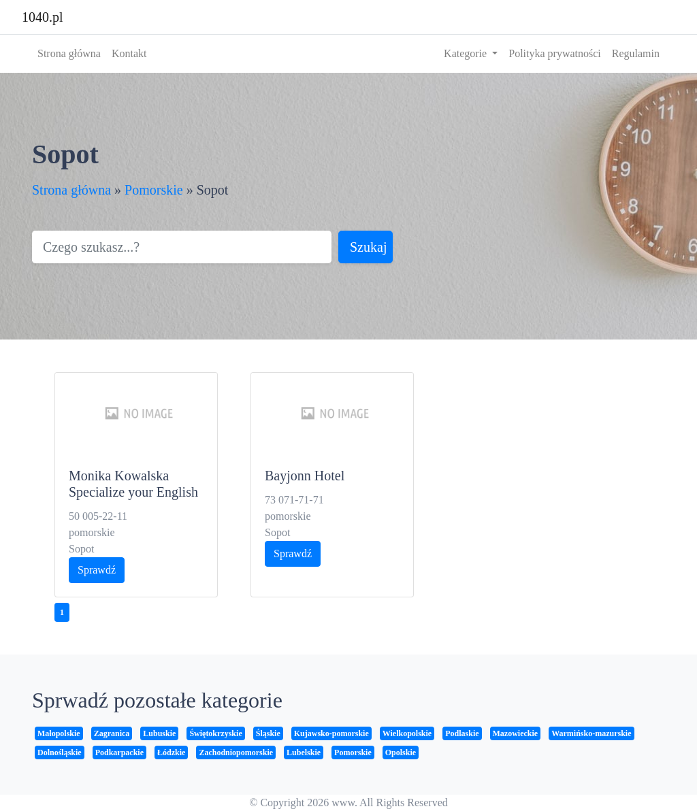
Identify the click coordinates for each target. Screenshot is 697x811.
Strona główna (69, 53)
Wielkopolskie (407, 733)
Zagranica (112, 733)
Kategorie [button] (466, 53)
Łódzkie (171, 752)
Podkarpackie (119, 752)
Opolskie (400, 752)
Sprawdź (97, 570)
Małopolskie (58, 733)
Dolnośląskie (59, 752)
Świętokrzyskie (215, 733)
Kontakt (129, 53)
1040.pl (42, 17)
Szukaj (368, 246)
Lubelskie (304, 752)
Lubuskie (159, 733)
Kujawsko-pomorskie (331, 733)
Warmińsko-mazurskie (591, 733)
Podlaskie (462, 733)
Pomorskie (154, 189)
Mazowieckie (515, 733)
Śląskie (268, 733)
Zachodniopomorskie (236, 752)
